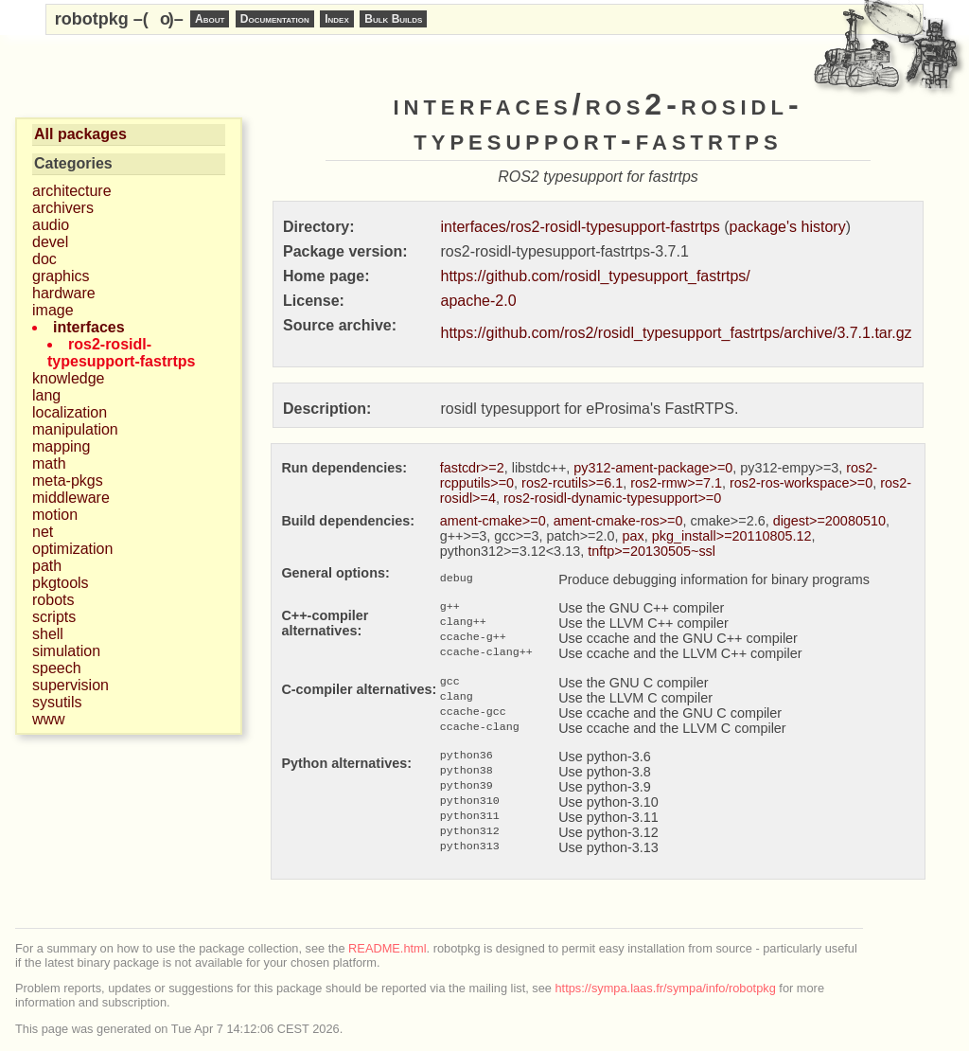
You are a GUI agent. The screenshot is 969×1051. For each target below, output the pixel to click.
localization (69, 412)
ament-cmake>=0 (493, 520)
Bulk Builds (393, 19)
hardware (64, 293)
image (53, 310)
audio (50, 225)
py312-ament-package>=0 (652, 467)
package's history (788, 227)
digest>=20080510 (829, 520)
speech (56, 668)
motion (55, 515)
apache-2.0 (479, 301)
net (42, 532)
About (209, 19)
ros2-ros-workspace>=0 (801, 482)
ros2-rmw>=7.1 (676, 482)
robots (53, 600)
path (47, 566)
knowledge (68, 378)
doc (44, 259)
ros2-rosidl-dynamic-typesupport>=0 (612, 498)
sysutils (56, 702)
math (49, 463)
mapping (61, 446)
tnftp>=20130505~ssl (651, 551)
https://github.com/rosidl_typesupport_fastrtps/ (595, 276)
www (48, 719)
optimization (72, 549)
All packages (80, 134)
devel (50, 242)
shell (47, 634)
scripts (54, 617)
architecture (72, 191)
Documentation (274, 19)
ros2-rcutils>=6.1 (572, 482)
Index (337, 19)
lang (46, 395)
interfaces (89, 327)
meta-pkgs (67, 480)
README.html (387, 948)
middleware (71, 498)
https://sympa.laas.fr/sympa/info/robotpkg (665, 988)
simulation (66, 651)
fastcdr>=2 (472, 467)
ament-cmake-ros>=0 (618, 520)
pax (633, 535)
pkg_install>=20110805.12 (732, 535)
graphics (60, 276)
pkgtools (60, 583)
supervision (70, 685)
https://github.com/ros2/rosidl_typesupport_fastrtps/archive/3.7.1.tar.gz (676, 333)
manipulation (75, 429)
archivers (63, 208)
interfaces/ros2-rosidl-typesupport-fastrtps (580, 227)
